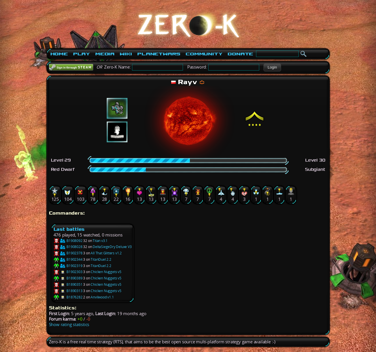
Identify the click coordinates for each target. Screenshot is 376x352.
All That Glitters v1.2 (106, 253)
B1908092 (68, 240)
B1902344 (68, 259)
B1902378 (68, 253)
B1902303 (68, 271)
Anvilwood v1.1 (102, 297)
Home (59, 54)
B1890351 (68, 284)
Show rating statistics (69, 324)
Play (81, 54)
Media (104, 54)
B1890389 (68, 278)
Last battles (69, 229)
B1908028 (68, 246)
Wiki (126, 54)
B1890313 (68, 290)
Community (204, 54)
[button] (272, 67)
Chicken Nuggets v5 (106, 271)
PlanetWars (158, 54)
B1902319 (68, 265)
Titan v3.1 (100, 240)
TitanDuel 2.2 (101, 259)
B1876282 (68, 297)
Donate (240, 54)
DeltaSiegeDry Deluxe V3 (112, 246)
